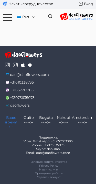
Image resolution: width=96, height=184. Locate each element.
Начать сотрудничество (30, 4)
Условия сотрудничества (48, 162)
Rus (26, 17)
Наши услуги (48, 169)
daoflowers (20, 105)
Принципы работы (49, 173)
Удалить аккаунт (48, 177)
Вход (88, 4)
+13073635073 (22, 97)
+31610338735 (22, 82)
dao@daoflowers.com (29, 74)
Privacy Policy (48, 165)
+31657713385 (22, 90)
